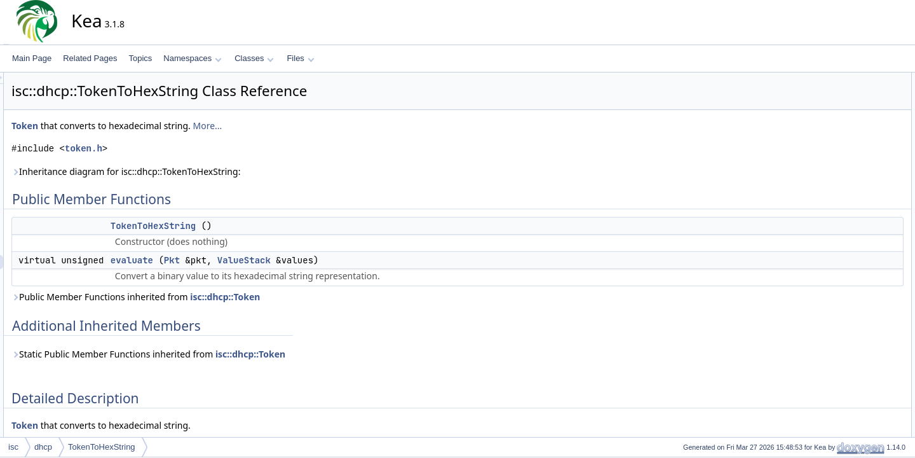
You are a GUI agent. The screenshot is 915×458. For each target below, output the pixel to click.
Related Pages (90, 58)
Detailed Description (852, 135)
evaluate (246, 260)
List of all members (850, 205)
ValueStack (358, 260)
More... (321, 126)
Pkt (286, 260)
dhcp (43, 447)
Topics (140, 58)
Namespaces (192, 58)
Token (139, 126)
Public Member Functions (861, 79)
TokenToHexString (267, 226)
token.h (198, 148)
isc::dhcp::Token (339, 297)
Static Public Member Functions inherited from (263, 354)
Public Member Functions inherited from (250, 297)
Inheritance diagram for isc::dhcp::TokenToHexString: (240, 171)
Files (300, 58)
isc (13, 447)
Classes (254, 58)
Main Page (31, 58)
